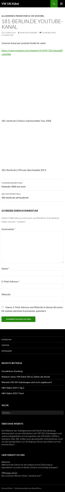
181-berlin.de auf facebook (32, 195)
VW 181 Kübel (10, 3)
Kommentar (9, 229)
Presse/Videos (22, 16)
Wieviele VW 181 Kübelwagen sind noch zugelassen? (27, 382)
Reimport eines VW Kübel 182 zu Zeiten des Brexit (26, 376)
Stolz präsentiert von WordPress (28, 488)
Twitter (5, 345)
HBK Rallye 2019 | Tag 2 (13, 387)
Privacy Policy (7, 488)
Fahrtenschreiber (28, 32)
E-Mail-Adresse (11, 281)
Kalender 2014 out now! (32, 184)
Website (6, 294)
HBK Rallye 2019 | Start (13, 393)
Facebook (6, 339)
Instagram (7, 351)
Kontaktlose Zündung (12, 371)
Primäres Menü (61, 3)
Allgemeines (8, 16)
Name (5, 268)
